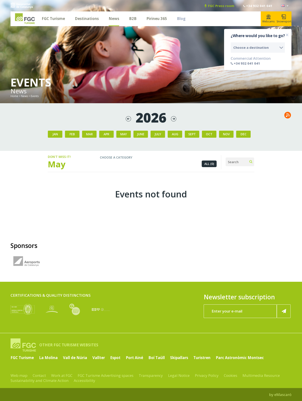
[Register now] (283, 311)
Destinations (87, 18)
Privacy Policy (207, 375)
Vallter (98, 357)
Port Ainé (134, 357)
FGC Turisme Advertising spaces (105, 375)
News (114, 18)
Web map (19, 375)
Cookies (230, 375)
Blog (181, 18)
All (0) (209, 164)
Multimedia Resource (261, 375)
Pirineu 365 (156, 18)
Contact (39, 375)
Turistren (201, 357)
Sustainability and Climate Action (39, 380)
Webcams (268, 18)
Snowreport (284, 18)
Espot (115, 357)
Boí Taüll (156, 357)
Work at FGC (61, 375)
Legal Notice (179, 375)
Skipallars (179, 357)
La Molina (48, 357)
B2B (133, 18)
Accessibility (84, 380)
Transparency (151, 375)
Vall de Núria (75, 357)
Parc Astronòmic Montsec (240, 357)
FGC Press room (219, 6)
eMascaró (282, 394)
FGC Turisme (53, 18)
